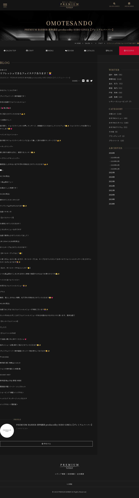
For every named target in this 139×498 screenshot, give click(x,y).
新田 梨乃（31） (116, 88)
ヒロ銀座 (69, 484)
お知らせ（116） (116, 114)
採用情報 (71, 474)
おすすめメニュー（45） (118, 118)
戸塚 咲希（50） (116, 92)
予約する (46, 443)
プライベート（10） (117, 140)
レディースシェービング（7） (120, 101)
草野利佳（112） (116, 79)
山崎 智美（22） (116, 97)
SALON (87, 43)
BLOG (109, 50)
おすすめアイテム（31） (118, 127)
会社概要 (80, 474)
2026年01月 (115, 169)
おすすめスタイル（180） (119, 122)
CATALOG (89, 50)
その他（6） (114, 131)
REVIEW (69, 50)
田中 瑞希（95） (116, 74)
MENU (50, 50)
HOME (79, 43)
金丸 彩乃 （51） (116, 83)
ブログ (100, 43)
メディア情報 (60, 474)
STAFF (30, 50)
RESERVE (129, 50)
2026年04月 (115, 157)
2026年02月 (115, 165)
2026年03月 (115, 161)
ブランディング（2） (117, 136)
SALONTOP (10, 50)
